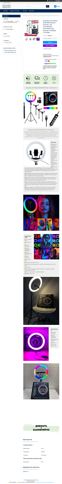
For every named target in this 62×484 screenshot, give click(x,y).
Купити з (50, 45)
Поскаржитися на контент (39, 482)
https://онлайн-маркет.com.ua (10, 50)
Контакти (31, 10)
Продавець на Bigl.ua (31, 481)
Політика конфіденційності (49, 482)
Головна (5, 10)
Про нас (25, 10)
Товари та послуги (14, 10)
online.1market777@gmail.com (10, 52)
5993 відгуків (51, 0)
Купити (50, 42)
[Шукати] (47, 6)
